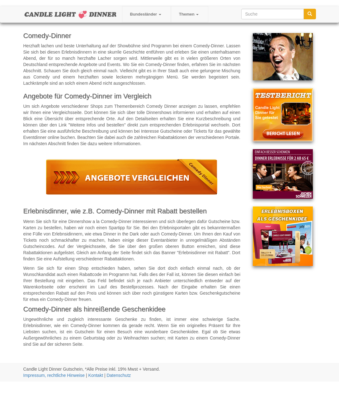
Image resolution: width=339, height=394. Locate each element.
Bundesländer (145, 14)
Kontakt (95, 375)
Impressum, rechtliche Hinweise (54, 375)
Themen (189, 14)
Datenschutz (118, 375)
